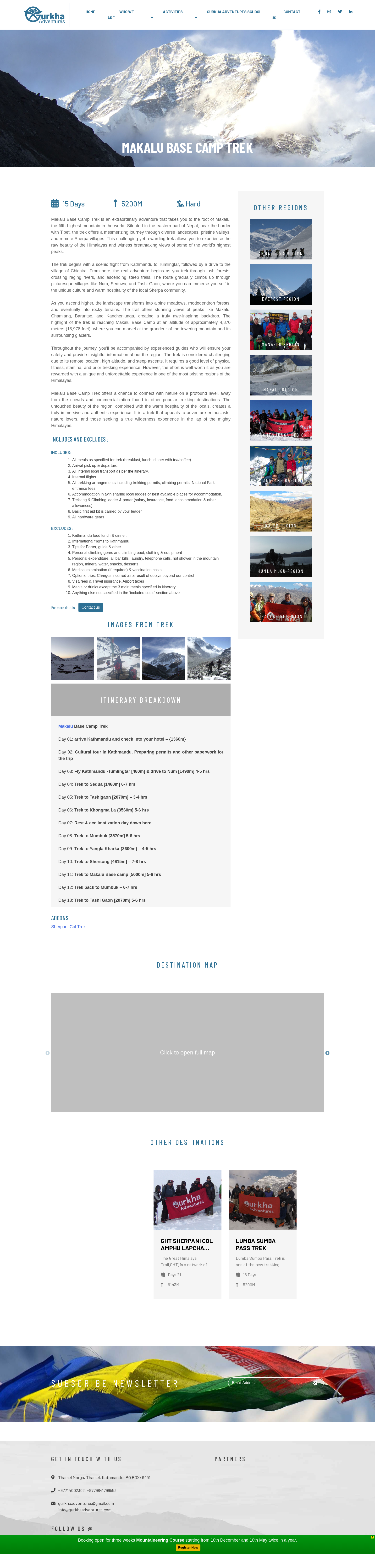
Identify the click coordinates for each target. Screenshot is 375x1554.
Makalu (65, 726)
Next (327, 1053)
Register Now (188, 1547)
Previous (47, 1053)
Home (90, 11)
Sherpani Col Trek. (69, 926)
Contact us (91, 607)
